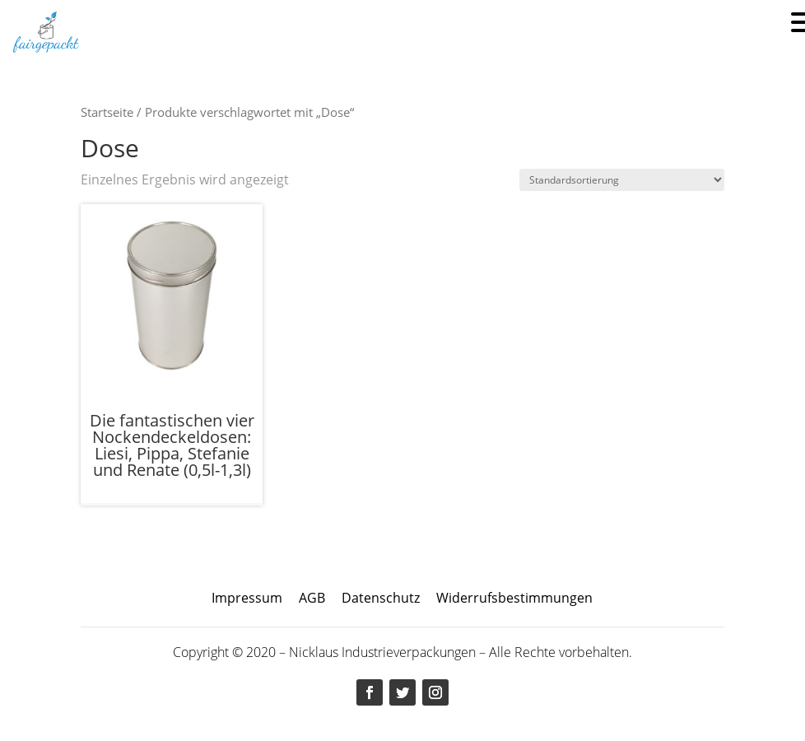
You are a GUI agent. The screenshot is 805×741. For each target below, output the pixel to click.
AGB (312, 598)
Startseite (107, 112)
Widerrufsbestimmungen (514, 598)
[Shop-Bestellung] (621, 180)
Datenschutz (381, 598)
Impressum (247, 598)
